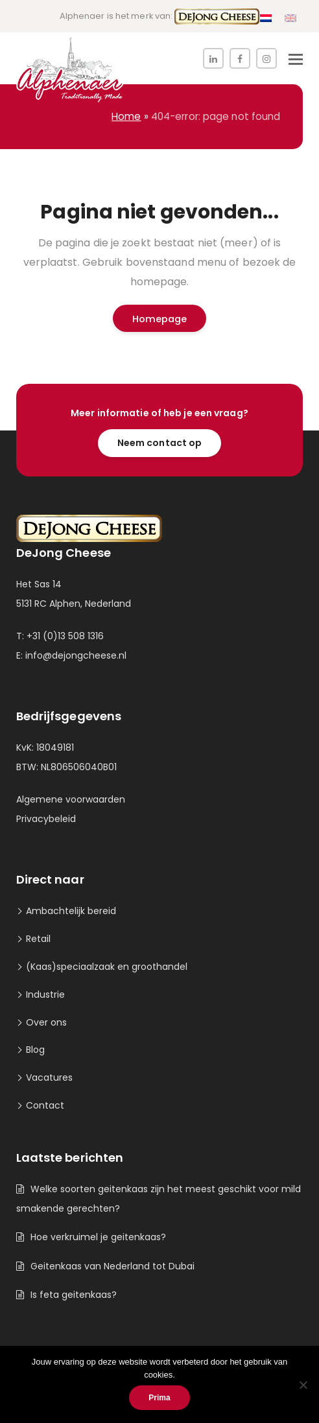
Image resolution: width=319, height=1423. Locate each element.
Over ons (46, 1022)
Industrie (45, 994)
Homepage (159, 318)
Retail (38, 938)
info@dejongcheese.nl (75, 655)
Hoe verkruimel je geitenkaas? (98, 1236)
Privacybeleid (46, 818)
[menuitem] (266, 19)
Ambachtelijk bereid (71, 910)
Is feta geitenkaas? (73, 1294)
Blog (35, 1049)
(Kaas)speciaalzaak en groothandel (106, 966)
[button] (296, 59)
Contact (45, 1105)
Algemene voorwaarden (70, 799)
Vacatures (49, 1077)
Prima (159, 1397)
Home (126, 116)
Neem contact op (159, 442)
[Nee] (302, 1384)
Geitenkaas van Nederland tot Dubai (112, 1266)
